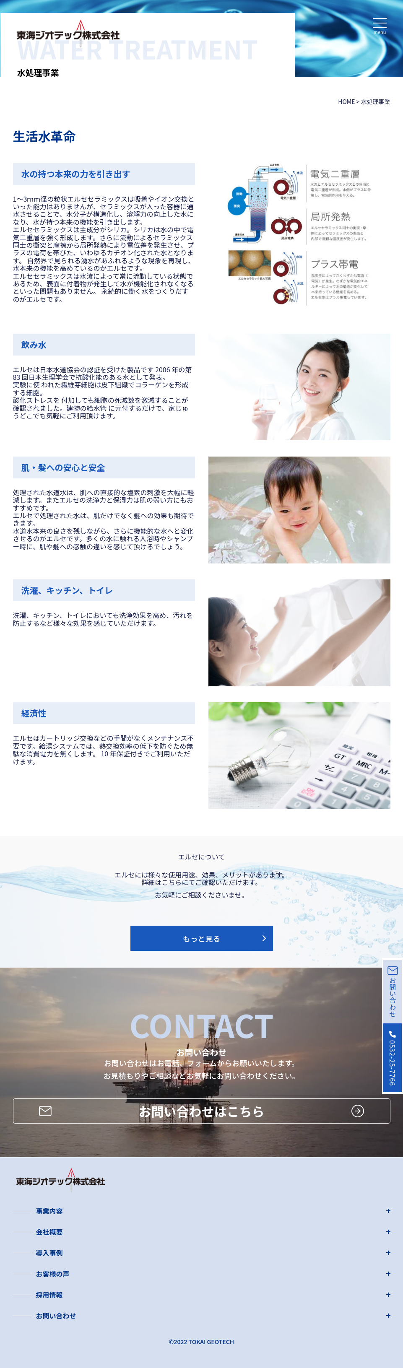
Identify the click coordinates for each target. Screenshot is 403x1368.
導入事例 (49, 1253)
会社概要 (49, 1232)
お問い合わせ (56, 1316)
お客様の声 (53, 1274)
